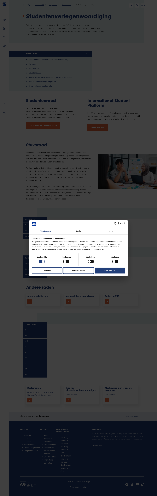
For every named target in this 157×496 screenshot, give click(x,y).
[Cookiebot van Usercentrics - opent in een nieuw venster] (115, 224)
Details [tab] (78, 231)
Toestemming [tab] (45, 231)
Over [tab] (111, 231)
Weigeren (47, 270)
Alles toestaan (109, 270)
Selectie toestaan (78, 270)
